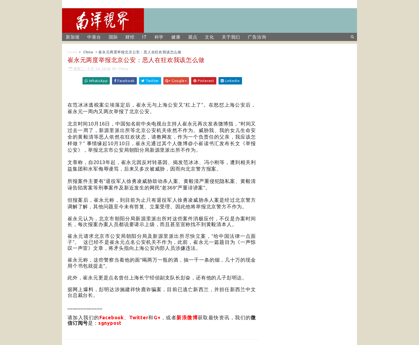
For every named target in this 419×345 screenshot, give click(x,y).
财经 (130, 36)
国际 (113, 36)
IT (144, 36)
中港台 (94, 36)
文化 (209, 36)
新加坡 (72, 36)
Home (72, 52)
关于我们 (231, 36)
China (88, 52)
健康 (176, 36)
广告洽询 (257, 36)
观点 (192, 36)
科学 (159, 36)
